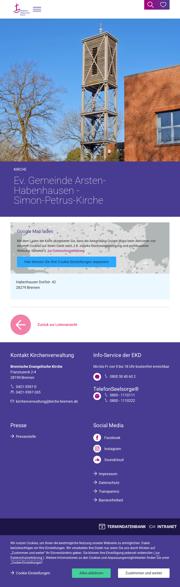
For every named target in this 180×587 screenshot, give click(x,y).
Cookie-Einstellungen (33, 573)
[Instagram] (107, 448)
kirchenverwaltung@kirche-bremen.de (47, 401)
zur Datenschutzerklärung (65, 251)
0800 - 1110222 (122, 400)
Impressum (108, 474)
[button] (37, 9)
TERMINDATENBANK (126, 526)
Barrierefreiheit (111, 500)
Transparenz (109, 491)
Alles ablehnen (91, 573)
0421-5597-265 (28, 392)
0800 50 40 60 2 (123, 376)
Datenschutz (109, 482)
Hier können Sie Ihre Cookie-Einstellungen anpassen (66, 262)
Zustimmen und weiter (143, 573)
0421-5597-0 (26, 387)
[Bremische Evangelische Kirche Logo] (22, 9)
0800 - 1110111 (122, 395)
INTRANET (167, 526)
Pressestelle (26, 436)
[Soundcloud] (108, 460)
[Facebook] (106, 437)
